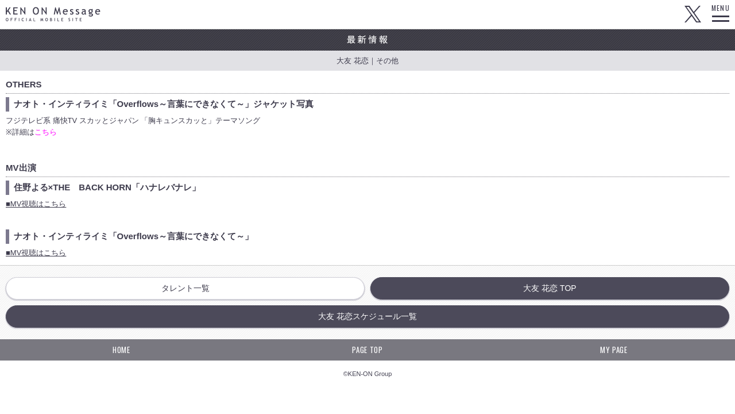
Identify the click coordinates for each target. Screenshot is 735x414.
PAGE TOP (367, 349)
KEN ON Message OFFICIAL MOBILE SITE (53, 14)
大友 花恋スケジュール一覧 (367, 316)
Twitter (692, 14)
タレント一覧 (185, 288)
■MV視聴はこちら (36, 204)
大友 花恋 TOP (549, 288)
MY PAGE (614, 349)
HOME (121, 349)
